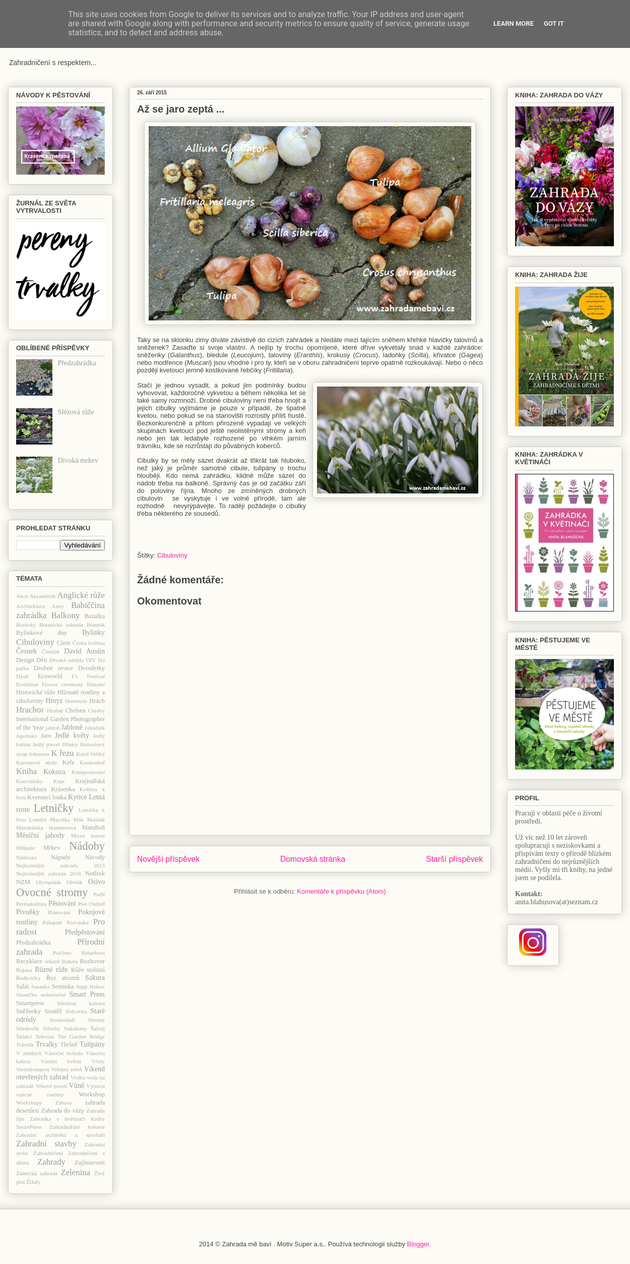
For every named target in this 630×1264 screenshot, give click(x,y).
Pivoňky (28, 912)
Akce (22, 596)
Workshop (92, 1094)
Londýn (38, 819)
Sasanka (40, 986)
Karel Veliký (90, 754)
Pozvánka (78, 922)
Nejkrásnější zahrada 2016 (48, 873)
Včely (98, 1061)
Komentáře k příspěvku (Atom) (341, 891)
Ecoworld (50, 676)
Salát (22, 986)
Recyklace (29, 961)
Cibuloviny (172, 555)
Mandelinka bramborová (46, 828)
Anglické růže (81, 595)
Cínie (64, 642)
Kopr (59, 781)
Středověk (27, 1028)
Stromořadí (62, 1020)
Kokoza (54, 772)
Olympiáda (48, 882)
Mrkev (51, 847)
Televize (44, 1036)
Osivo (96, 882)
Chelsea (76, 710)
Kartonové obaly (36, 762)
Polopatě (52, 922)
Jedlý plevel (46, 744)
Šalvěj (98, 1028)
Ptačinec (62, 953)
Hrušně (55, 710)
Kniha (26, 771)
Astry (57, 606)
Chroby (96, 710)
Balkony (65, 615)
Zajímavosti (90, 1162)
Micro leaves (88, 836)
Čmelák (50, 651)
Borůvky (26, 625)
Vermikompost (32, 1069)
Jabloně (72, 727)
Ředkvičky (28, 978)
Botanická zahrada (61, 625)
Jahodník (95, 728)
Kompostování (88, 772)
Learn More (513, 23)
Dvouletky (91, 668)
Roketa (69, 961)
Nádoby (87, 846)
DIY (91, 660)
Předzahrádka (77, 363)
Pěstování (62, 903)
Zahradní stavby (46, 1143)
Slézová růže (76, 412)
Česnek (26, 651)
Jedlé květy (72, 735)
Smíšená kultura (81, 1003)
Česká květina (89, 643)
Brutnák (96, 625)
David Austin (84, 651)
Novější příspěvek (168, 859)
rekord (52, 961)
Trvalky (47, 1044)
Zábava (63, 1103)
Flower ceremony (63, 684)
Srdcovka (76, 1011)
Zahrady (51, 1162)
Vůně (76, 1085)
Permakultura (31, 904)
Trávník (25, 1044)
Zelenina (75, 1172)
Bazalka (94, 616)
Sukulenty (75, 1028)
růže (62, 969)
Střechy (51, 1028)
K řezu (62, 753)
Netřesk (95, 873)
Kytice (77, 797)
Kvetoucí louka (47, 797)
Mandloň (93, 827)
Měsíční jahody (40, 835)
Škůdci (24, 1036)
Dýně (22, 676)
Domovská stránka (312, 859)
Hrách (97, 700)
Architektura (30, 606)
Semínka (62, 986)
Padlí (99, 894)
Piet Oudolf (91, 904)
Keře (68, 762)
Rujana (24, 970)
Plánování (59, 912)
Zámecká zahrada (36, 1173)
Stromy (96, 1020)
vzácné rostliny (40, 1094)
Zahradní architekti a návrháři (60, 1135)
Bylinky (93, 632)
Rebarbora (93, 953)
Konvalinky (29, 781)
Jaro (46, 735)
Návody (95, 857)
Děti (41, 660)
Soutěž (52, 1011)
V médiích (28, 1053)
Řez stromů (63, 977)
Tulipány (92, 1044)
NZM (23, 882)
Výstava (95, 1086)
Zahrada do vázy (63, 1110)
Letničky (54, 808)
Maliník (96, 819)
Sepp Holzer (90, 986)
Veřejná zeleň (66, 1069)
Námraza (26, 857)
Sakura (95, 977)
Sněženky (28, 1011)
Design (25, 660)
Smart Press (87, 994)
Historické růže (35, 692)
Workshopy (29, 1103)
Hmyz (53, 700)
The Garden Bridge (81, 1036)
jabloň (52, 728)
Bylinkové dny (41, 632)
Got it (554, 23)
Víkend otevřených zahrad (60, 1073)
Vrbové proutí (51, 1086)
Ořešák (75, 882)
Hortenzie (76, 701)
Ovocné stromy (52, 892)
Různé (44, 969)
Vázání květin (61, 1061)
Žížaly (33, 1182)
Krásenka (63, 789)
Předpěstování (85, 932)
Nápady (60, 857)
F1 (75, 676)
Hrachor (30, 710)
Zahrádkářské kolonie (77, 1127)
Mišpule (25, 848)
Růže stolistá (88, 969)
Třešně (68, 1044)
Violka (77, 1077)
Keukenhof (92, 762)
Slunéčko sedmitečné (41, 995)
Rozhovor (92, 961)
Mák (79, 819)
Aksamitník (42, 596)
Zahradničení (48, 1153)
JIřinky (70, 744)
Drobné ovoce (53, 668)
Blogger (418, 1244)
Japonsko (26, 736)
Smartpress (30, 1003)
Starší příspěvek (454, 859)
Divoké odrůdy (66, 660)
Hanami (96, 684)
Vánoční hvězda (63, 1053)
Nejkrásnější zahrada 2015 (60, 865)
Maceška (60, 819)
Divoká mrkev (78, 460)
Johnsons (39, 754)
